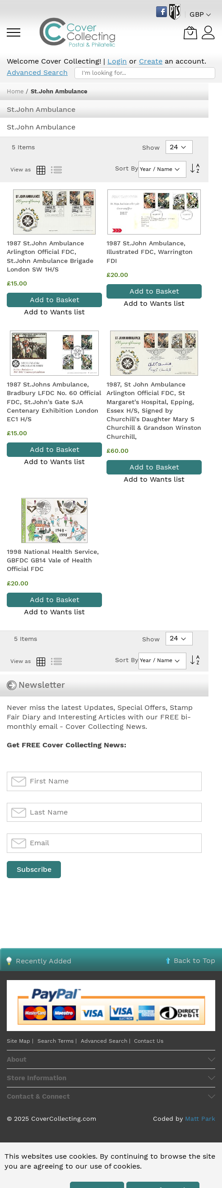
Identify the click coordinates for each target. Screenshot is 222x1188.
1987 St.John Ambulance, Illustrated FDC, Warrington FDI (149, 251)
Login (117, 61)
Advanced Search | (106, 1041)
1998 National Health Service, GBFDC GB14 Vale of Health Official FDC (53, 560)
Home (16, 91)
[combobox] (144, 73)
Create (150, 61)
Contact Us (148, 1041)
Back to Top (194, 960)
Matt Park (200, 1118)
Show (151, 147)
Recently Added (43, 961)
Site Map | (20, 1041)
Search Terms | (57, 1041)
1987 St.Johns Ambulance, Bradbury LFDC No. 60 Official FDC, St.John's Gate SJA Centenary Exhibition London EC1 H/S (54, 402)
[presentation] (75, 901)
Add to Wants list (54, 312)
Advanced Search (37, 72)
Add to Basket (54, 299)
